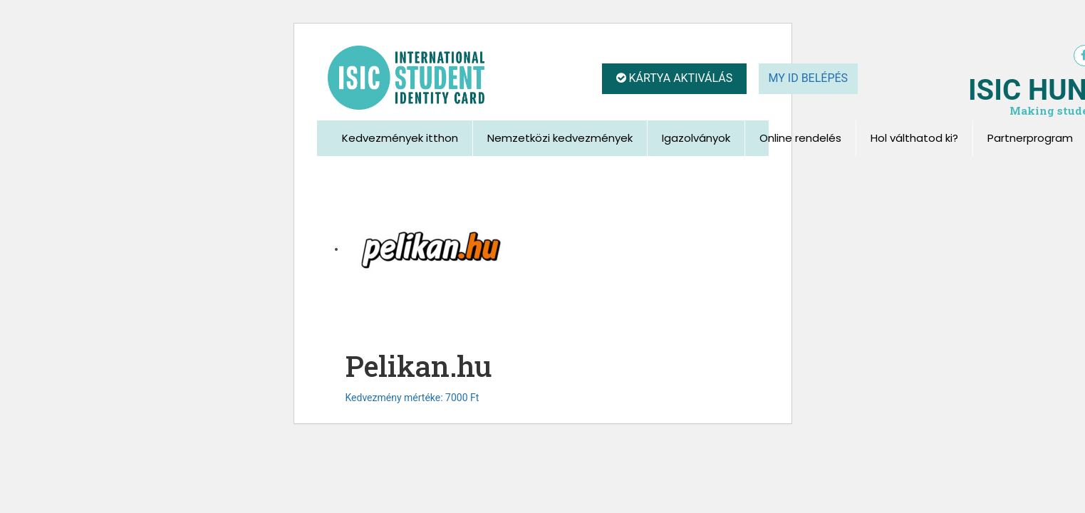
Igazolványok (696, 137)
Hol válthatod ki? (914, 137)
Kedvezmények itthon (400, 137)
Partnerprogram (1030, 137)
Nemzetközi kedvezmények (560, 137)
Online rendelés (800, 137)
